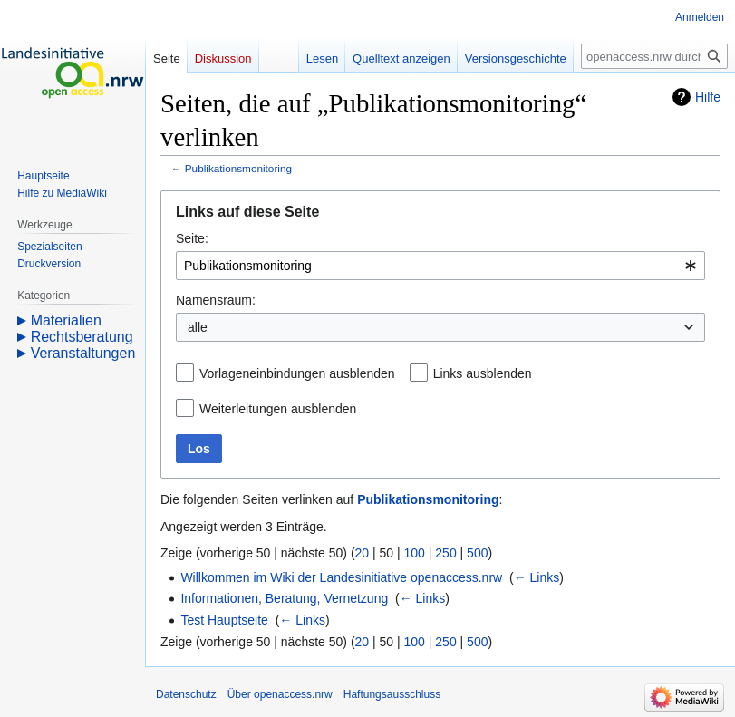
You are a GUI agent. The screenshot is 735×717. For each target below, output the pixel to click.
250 (445, 553)
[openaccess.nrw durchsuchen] (654, 56)
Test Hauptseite (224, 620)
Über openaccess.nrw (280, 694)
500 (477, 553)
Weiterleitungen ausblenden (277, 409)
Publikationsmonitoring (238, 168)
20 (362, 553)
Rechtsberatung (82, 336)
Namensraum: (216, 300)
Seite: (192, 238)
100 (414, 553)
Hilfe (707, 97)
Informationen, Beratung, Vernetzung (284, 598)
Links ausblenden (482, 373)
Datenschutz (186, 694)
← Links (537, 577)
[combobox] (440, 265)
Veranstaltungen (83, 353)
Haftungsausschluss (391, 694)
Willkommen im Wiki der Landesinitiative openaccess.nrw (341, 577)
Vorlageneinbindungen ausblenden (297, 373)
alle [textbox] (198, 327)
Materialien (66, 320)
